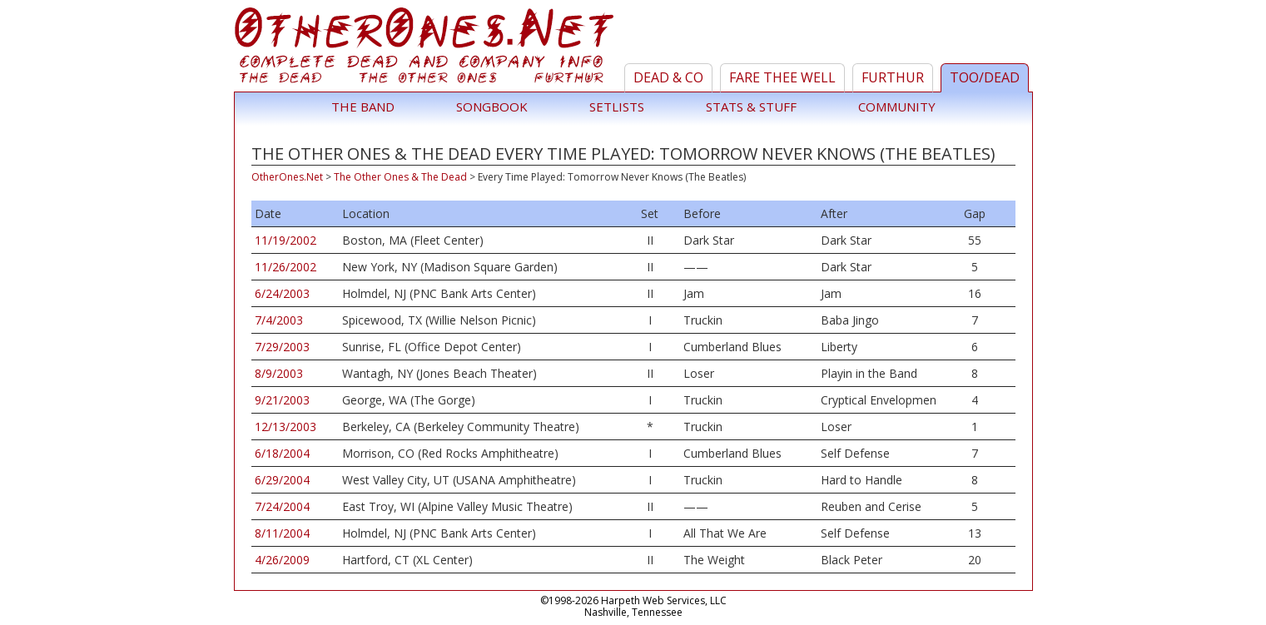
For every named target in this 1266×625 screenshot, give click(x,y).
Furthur (892, 77)
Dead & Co (668, 77)
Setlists (616, 106)
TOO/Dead (985, 77)
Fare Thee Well (782, 77)
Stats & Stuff (751, 106)
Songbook (492, 106)
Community (897, 106)
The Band (363, 106)
